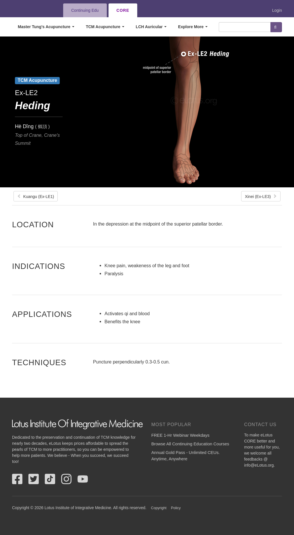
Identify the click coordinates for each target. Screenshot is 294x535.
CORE (123, 10)
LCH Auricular (151, 26)
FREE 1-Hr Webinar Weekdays (180, 435)
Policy (176, 508)
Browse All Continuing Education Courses (190, 444)
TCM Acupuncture (105, 26)
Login (277, 10)
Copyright (159, 508)
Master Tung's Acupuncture (46, 26)
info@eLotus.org (259, 465)
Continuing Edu (85, 10)
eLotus (33, 10)
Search (276, 27)
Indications (38, 266)
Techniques (39, 362)
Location (33, 224)
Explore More (193, 26)
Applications (42, 314)
